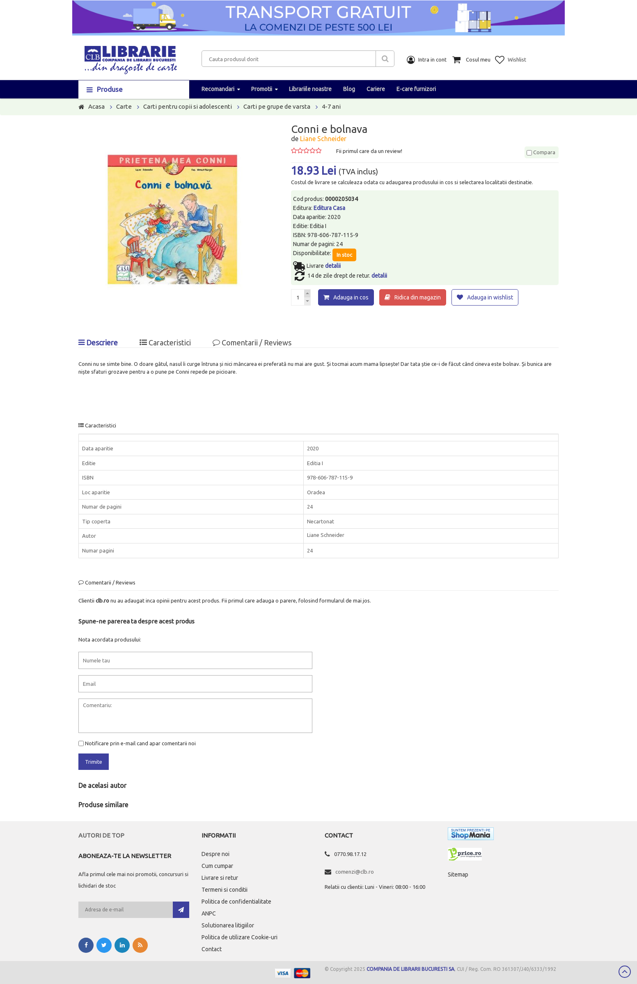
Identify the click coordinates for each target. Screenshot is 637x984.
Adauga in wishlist (490, 297)
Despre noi (215, 854)
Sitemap (458, 874)
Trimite (93, 762)
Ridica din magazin (417, 297)
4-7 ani (331, 106)
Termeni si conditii (224, 889)
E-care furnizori (416, 89)
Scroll (625, 972)
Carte (124, 106)
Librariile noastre (310, 89)
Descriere (98, 342)
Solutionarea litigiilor (228, 925)
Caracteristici (165, 342)
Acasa (96, 106)
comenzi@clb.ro (354, 871)
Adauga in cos (351, 297)
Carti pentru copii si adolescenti (187, 106)
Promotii (261, 89)
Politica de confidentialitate (236, 901)
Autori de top (101, 835)
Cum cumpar (217, 866)
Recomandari (218, 89)
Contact (212, 949)
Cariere (376, 89)
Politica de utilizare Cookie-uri (239, 937)
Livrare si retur (220, 877)
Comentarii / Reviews (252, 342)
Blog (349, 89)
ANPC (209, 913)
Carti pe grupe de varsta (276, 106)
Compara (541, 152)
